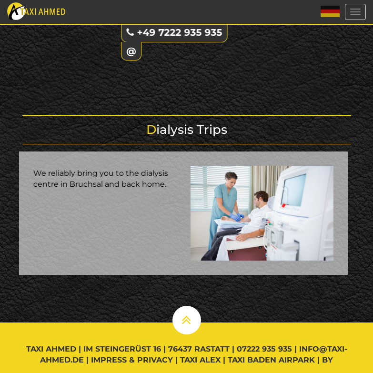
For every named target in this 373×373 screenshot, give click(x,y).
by (327, 359)
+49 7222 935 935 (176, 32)
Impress (109, 359)
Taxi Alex (200, 359)
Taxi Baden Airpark (271, 359)
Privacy (155, 359)
